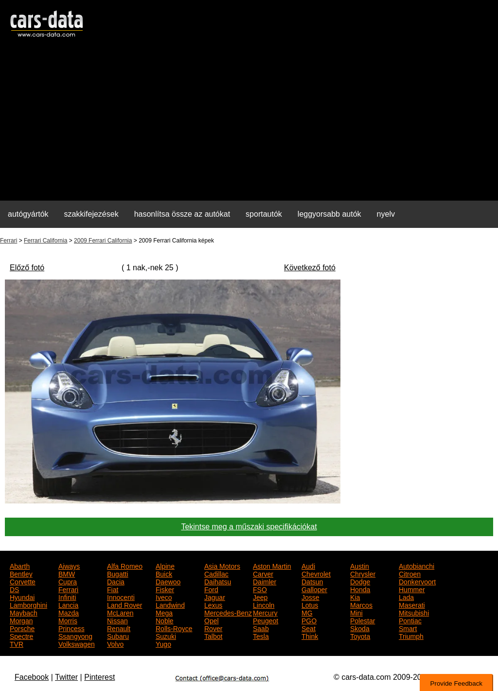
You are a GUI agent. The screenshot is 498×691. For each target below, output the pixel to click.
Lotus (310, 604)
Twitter (66, 677)
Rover (213, 628)
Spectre (21, 635)
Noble (165, 620)
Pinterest (99, 677)
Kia (355, 596)
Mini (356, 612)
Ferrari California (45, 240)
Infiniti (67, 596)
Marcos (361, 604)
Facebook (32, 677)
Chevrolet (316, 573)
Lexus (213, 604)
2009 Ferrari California (103, 240)
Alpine (165, 565)
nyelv (386, 214)
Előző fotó (27, 267)
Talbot (213, 635)
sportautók (264, 214)
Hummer (412, 589)
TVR (16, 643)
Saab (261, 628)
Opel (211, 620)
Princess (71, 628)
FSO (260, 589)
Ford (211, 589)
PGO (309, 620)
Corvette (23, 581)
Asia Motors (222, 565)
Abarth (20, 565)
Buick (164, 573)
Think (310, 635)
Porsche (22, 628)
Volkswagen (76, 643)
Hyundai (22, 596)
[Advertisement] (249, 124)
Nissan (117, 620)
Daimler (264, 581)
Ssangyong (75, 635)
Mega (164, 612)
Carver (263, 573)
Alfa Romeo (124, 565)
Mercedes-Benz (228, 612)
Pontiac (410, 620)
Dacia (115, 581)
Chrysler (362, 573)
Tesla (261, 635)
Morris (67, 620)
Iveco (164, 596)
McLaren (120, 612)
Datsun (312, 581)
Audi (308, 565)
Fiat (112, 589)
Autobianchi (416, 565)
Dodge (360, 581)
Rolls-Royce (174, 628)
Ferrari (8, 240)
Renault (118, 628)
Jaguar (214, 596)
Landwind (170, 604)
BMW (66, 573)
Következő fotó (310, 267)
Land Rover (124, 604)
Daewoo (168, 581)
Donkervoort (417, 581)
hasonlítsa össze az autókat (182, 214)
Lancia (68, 604)
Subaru (118, 635)
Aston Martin (272, 565)
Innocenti (121, 596)
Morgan (21, 620)
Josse (311, 596)
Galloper (314, 589)
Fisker (165, 589)
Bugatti (117, 573)
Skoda (360, 628)
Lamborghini (28, 604)
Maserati (412, 604)
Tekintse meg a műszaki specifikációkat (249, 527)
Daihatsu (217, 581)
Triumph (411, 635)
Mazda (68, 612)
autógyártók (28, 214)
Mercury (265, 612)
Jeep (260, 596)
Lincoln (263, 604)
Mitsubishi (414, 612)
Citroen (410, 573)
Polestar (362, 620)
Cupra (67, 581)
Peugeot (265, 620)
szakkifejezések (91, 214)
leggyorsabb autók (329, 214)
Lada (406, 596)
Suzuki (166, 635)
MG (307, 612)
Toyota (360, 635)
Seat (309, 628)
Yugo (163, 643)
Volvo (115, 643)
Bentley (21, 573)
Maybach (23, 612)
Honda (360, 589)
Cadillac (216, 573)
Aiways (69, 565)
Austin (359, 565)
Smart (408, 628)
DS (14, 589)
